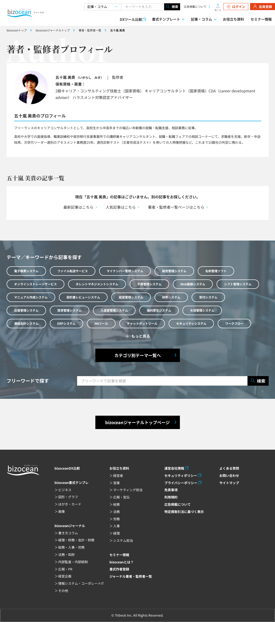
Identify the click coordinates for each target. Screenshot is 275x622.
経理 (116, 533)
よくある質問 (229, 468)
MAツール (101, 323)
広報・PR (65, 569)
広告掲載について (195, 6)
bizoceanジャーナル (69, 525)
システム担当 (123, 540)
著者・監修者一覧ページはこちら (176, 207)
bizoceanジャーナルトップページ (137, 422)
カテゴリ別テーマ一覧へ (137, 355)
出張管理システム (26, 310)
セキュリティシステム (191, 323)
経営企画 (64, 576)
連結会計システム (26, 323)
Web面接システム (192, 284)
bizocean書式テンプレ (71, 482)
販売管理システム (174, 271)
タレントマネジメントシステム (97, 284)
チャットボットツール (142, 323)
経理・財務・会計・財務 (76, 540)
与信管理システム (202, 310)
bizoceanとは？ (121, 562)
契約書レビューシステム (83, 297)
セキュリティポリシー (180, 475)
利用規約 (171, 497)
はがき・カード (69, 504)
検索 (172, 6)
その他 (63, 590)
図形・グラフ (68, 496)
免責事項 (171, 489)
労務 (116, 518)
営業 (116, 482)
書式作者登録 (119, 569)
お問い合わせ (229, 475)
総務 (116, 504)
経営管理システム (131, 297)
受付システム (208, 297)
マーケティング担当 (128, 489)
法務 (116, 511)
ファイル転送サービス (72, 271)
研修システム (171, 297)
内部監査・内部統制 (73, 561)
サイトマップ (229, 482)
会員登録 (262, 6)
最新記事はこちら (78, 207)
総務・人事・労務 (71, 547)
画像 (61, 511)
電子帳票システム (26, 271)
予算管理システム (149, 284)
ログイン (235, 6)
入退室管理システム (114, 310)
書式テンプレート (166, 19)
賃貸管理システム (69, 310)
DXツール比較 (131, 19)
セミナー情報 (261, 19)
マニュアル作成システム (31, 297)
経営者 (118, 475)
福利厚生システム (159, 310)
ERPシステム (66, 323)
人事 (116, 526)
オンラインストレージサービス (35, 284)
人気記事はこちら (121, 207)
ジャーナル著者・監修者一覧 (130, 576)
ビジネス (64, 489)
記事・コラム (201, 19)
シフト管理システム (238, 284)
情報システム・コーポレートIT (81, 583)
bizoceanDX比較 (67, 468)
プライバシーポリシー (180, 482)
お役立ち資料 (233, 19)
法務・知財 (66, 554)
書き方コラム (68, 533)
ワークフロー (234, 323)
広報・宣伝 (121, 497)
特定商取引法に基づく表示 (184, 511)
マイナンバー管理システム (125, 271)
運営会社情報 (174, 468)
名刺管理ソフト (216, 271)
